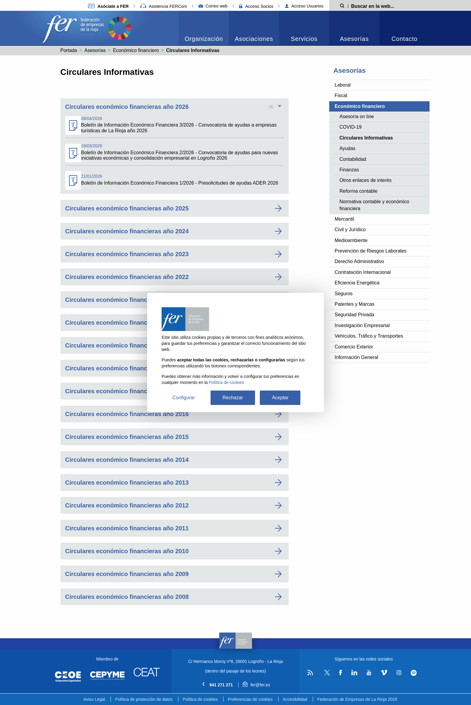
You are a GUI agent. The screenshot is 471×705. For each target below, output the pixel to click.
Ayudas (347, 148)
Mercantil (344, 219)
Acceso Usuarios (304, 6)
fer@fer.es (256, 684)
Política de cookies (200, 699)
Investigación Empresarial (362, 325)
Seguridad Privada (354, 314)
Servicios (304, 38)
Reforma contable (358, 191)
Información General (356, 357)
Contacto (404, 38)
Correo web (213, 6)
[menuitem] (204, 28)
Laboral (343, 84)
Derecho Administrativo (359, 261)
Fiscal (341, 95)
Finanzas (349, 169)
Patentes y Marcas (355, 304)
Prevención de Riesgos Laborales (370, 250)
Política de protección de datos (143, 699)
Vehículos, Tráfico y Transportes (369, 336)
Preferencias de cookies (250, 699)
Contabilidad (352, 159)
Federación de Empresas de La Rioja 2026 (357, 699)
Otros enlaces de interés (365, 180)
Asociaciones (254, 38)
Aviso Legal (94, 699)
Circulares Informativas (366, 137)
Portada (68, 50)
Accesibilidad (295, 699)
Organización (204, 38)
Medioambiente (351, 240)
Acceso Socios (256, 6)
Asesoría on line (356, 116)
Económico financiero (136, 50)
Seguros (344, 293)
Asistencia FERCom (163, 6)
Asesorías (354, 38)
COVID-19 (350, 127)
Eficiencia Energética (357, 282)
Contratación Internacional (363, 272)
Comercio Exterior (354, 346)
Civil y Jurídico (350, 229)
